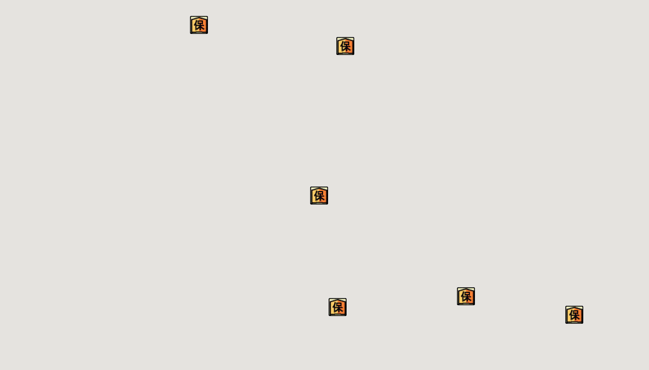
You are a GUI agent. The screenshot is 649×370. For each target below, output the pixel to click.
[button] (338, 307)
